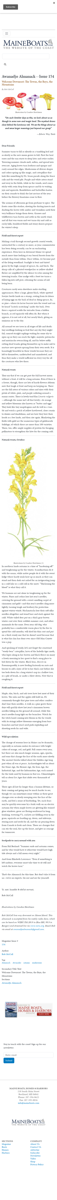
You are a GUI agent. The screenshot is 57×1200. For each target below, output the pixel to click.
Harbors (6, 1152)
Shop (32, 1161)
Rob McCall (7, 954)
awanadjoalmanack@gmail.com (28, 929)
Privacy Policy (36, 1164)
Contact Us (35, 1147)
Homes (5, 1150)
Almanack (6, 962)
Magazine (6, 1144)
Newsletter (35, 1155)
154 (3, 944)
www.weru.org (37, 925)
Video (33, 1158)
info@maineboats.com (28, 1103)
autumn (26, 962)
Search (5, 64)
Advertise (34, 1150)
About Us (34, 1144)
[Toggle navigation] (6, 33)
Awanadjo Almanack (12, 982)
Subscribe (35, 1152)
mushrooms (37, 962)
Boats (4, 1147)
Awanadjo (17, 962)
